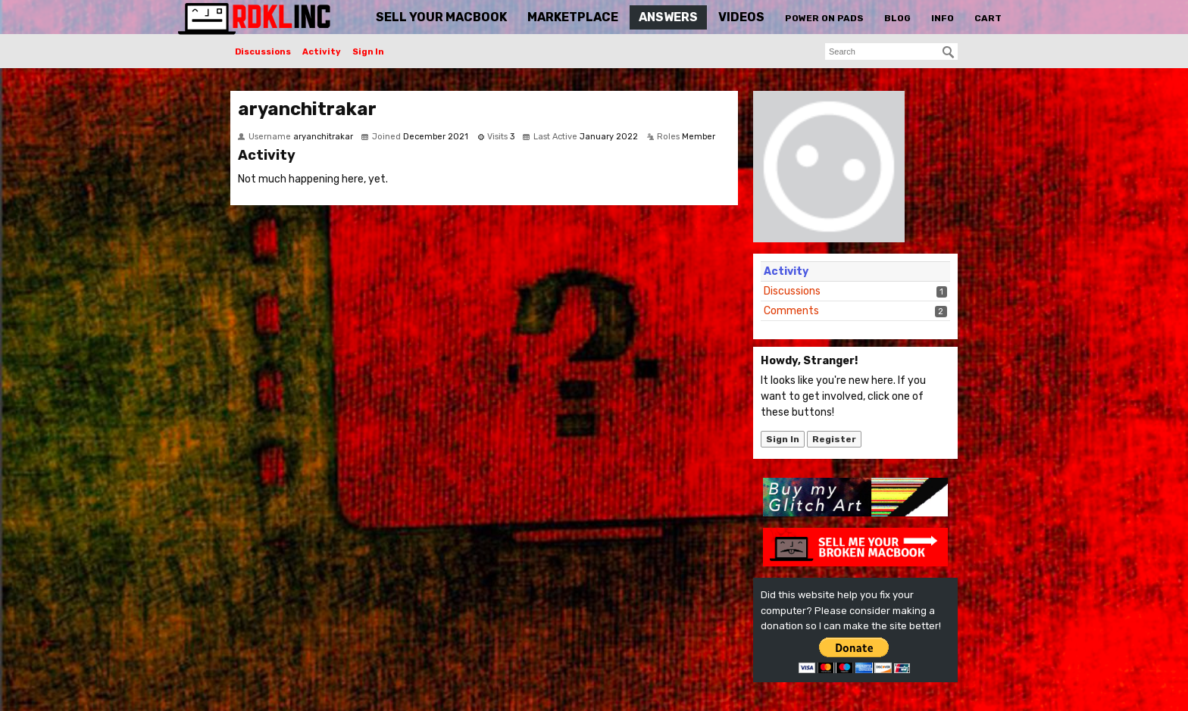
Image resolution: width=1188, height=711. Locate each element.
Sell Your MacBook (441, 17)
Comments (791, 310)
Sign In (368, 52)
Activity (321, 52)
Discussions (263, 52)
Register (834, 439)
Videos (741, 17)
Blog (897, 18)
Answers (668, 17)
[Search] (949, 52)
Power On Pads (824, 18)
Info (942, 18)
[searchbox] (891, 51)
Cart (988, 18)
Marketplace (572, 17)
